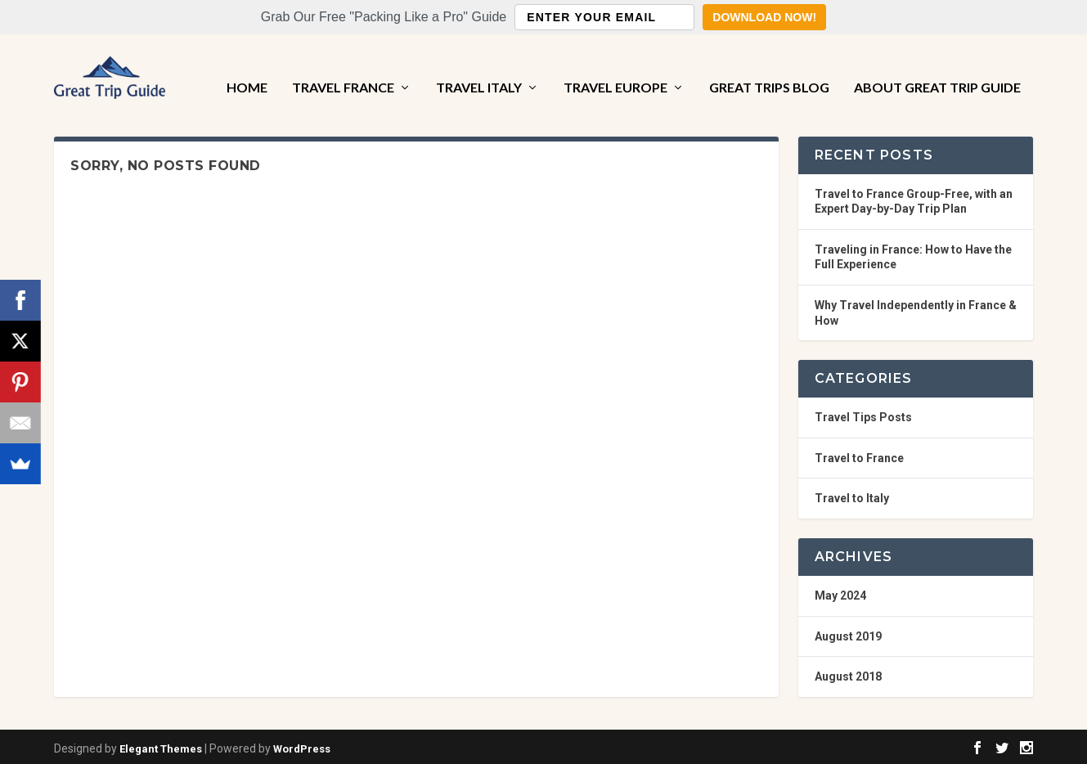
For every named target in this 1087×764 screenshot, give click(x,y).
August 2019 (848, 632)
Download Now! (764, 17)
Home (247, 67)
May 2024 (840, 591)
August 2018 (848, 673)
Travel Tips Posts (863, 413)
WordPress (301, 745)
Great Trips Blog (769, 67)
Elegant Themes (160, 745)
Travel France (343, 67)
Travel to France (859, 454)
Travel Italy (479, 67)
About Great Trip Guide (937, 67)
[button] (543, 17)
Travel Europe (615, 67)
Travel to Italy (852, 494)
